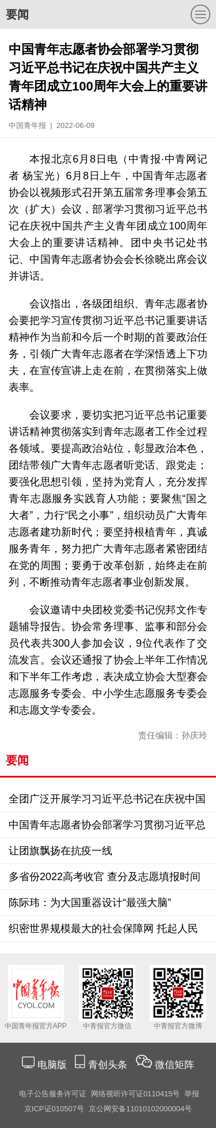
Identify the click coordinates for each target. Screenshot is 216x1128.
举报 (191, 1093)
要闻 (17, 14)
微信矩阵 (174, 1064)
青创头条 (109, 1064)
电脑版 (52, 1064)
